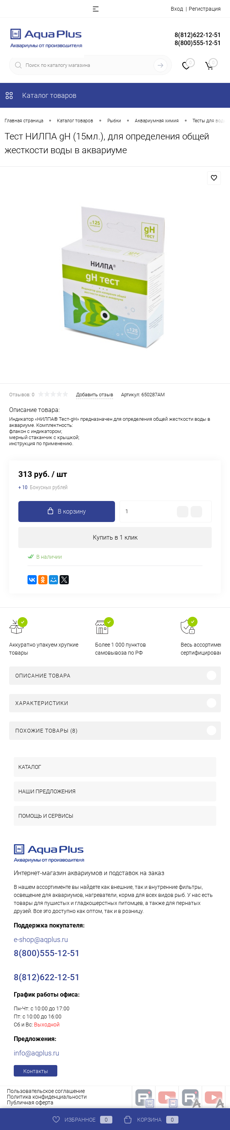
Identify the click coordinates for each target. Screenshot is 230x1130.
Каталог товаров (40, 95)
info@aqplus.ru (36, 1053)
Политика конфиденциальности (47, 1097)
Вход (177, 9)
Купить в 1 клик (115, 537)
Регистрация (205, 9)
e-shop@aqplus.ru (41, 939)
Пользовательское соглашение (46, 1091)
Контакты (35, 1071)
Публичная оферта (30, 1102)
